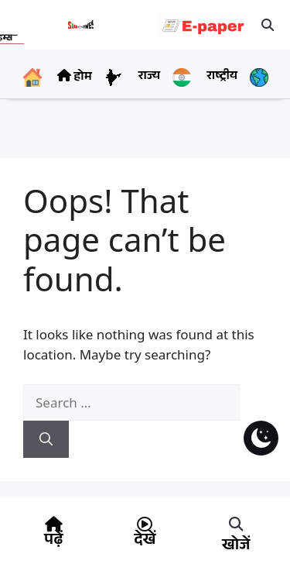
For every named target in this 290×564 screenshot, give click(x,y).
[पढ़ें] (53, 524)
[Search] (46, 439)
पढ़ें (53, 541)
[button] (268, 24)
